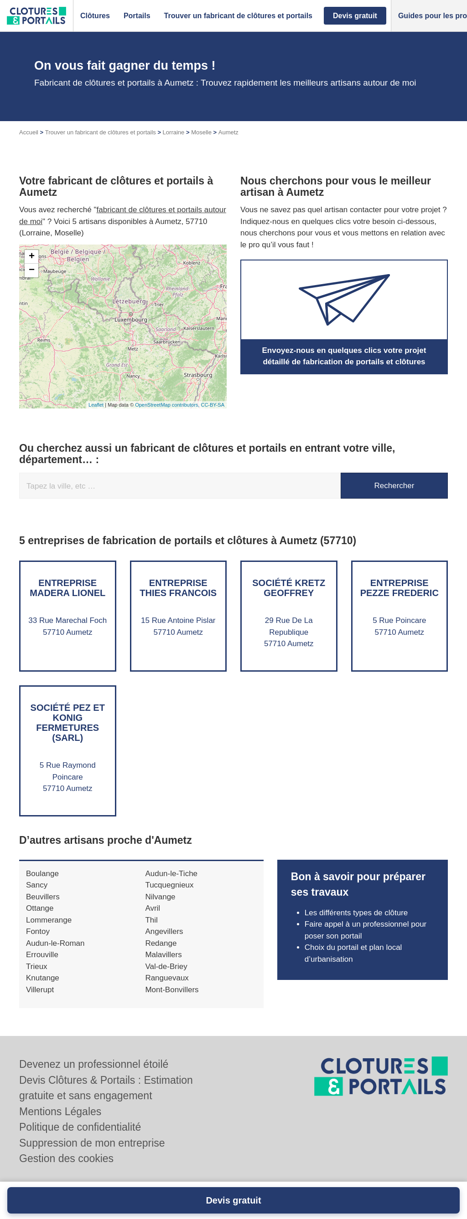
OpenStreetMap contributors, (168, 405)
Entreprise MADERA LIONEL (67, 588)
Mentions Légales (60, 1111)
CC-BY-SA (212, 405)
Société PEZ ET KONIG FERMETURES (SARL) (68, 723)
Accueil (28, 132)
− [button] (32, 270)
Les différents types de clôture (356, 912)
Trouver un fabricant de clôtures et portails (100, 132)
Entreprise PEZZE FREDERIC (399, 588)
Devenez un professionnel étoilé (93, 1064)
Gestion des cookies (66, 1158)
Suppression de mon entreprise (92, 1143)
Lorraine (174, 132)
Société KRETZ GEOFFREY (288, 588)
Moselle (201, 132)
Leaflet (96, 405)
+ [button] (32, 257)
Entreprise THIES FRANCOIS (178, 588)
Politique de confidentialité (80, 1127)
